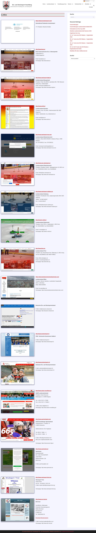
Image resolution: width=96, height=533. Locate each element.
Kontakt (91, 7)
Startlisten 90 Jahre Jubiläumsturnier (78, 50)
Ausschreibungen (74, 24)
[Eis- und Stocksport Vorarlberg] (21, 5)
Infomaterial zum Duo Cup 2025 (77, 28)
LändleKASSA (64, 531)
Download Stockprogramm (42, 517)
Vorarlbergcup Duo (62, 4)
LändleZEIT (71, 531)
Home (44, 4)
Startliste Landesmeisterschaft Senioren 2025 (80, 31)
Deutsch (86, 1)
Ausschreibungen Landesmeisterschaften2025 (81, 26)
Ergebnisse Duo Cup (75, 33)
